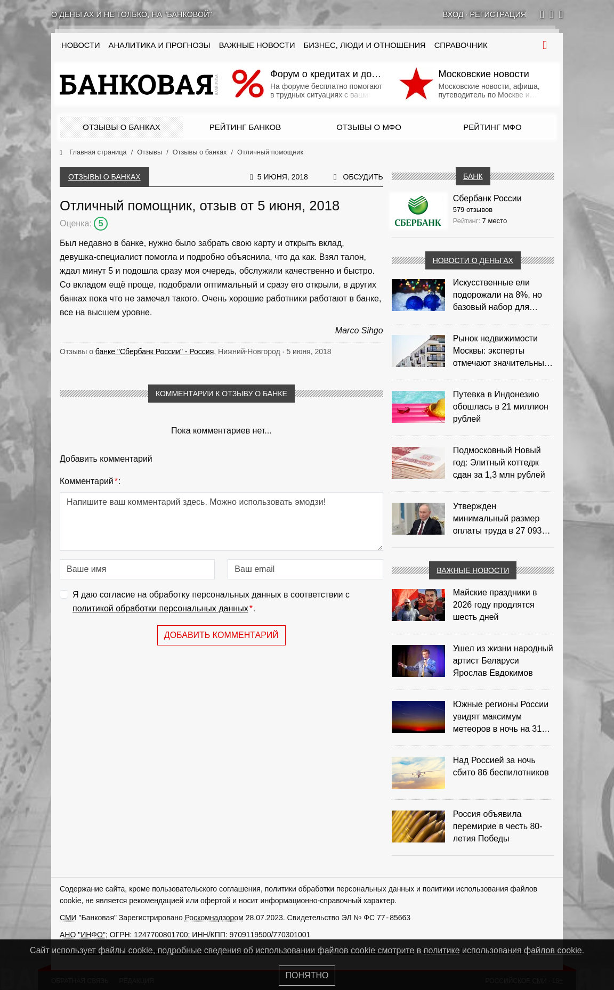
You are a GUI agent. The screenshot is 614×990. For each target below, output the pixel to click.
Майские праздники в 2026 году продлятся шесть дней (495, 604)
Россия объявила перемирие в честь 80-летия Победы (498, 826)
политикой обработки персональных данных (160, 608)
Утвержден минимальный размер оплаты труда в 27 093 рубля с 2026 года (497, 519)
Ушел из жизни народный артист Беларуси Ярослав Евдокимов (503, 660)
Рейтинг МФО (492, 127)
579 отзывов (472, 210)
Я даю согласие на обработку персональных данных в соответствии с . (211, 602)
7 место (494, 221)
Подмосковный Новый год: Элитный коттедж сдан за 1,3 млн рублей (499, 462)
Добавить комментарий (221, 635)
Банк (472, 176)
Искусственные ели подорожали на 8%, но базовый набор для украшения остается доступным (497, 295)
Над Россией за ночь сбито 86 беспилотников (501, 766)
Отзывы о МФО (368, 127)
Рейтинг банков (245, 127)
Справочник (461, 45)
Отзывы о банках (121, 127)
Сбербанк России (487, 198)
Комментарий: (90, 481)
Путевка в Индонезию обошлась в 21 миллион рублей (500, 406)
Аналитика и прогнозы (160, 45)
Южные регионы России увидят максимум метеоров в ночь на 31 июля (501, 717)
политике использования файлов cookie (503, 950)
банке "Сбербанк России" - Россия (154, 351)
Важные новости (257, 45)
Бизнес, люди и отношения (365, 45)
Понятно (307, 975)
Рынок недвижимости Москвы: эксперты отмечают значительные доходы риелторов (501, 351)
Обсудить (363, 177)
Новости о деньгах (473, 260)
